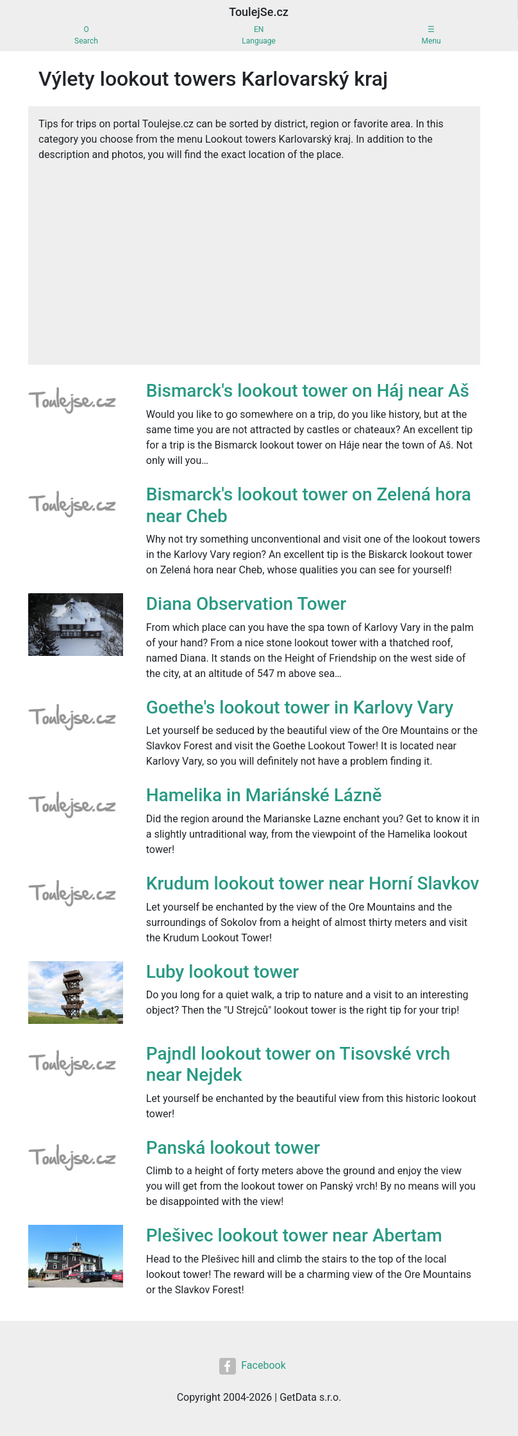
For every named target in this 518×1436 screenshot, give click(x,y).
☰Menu (431, 35)
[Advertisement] (254, 258)
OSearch (86, 35)
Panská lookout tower (233, 1147)
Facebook (252, 1366)
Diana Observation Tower (246, 603)
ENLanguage (259, 35)
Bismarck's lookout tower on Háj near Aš (307, 390)
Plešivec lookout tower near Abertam (294, 1235)
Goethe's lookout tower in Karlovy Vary (299, 707)
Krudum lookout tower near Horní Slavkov (313, 883)
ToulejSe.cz (258, 12)
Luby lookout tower (222, 971)
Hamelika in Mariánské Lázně (264, 795)
